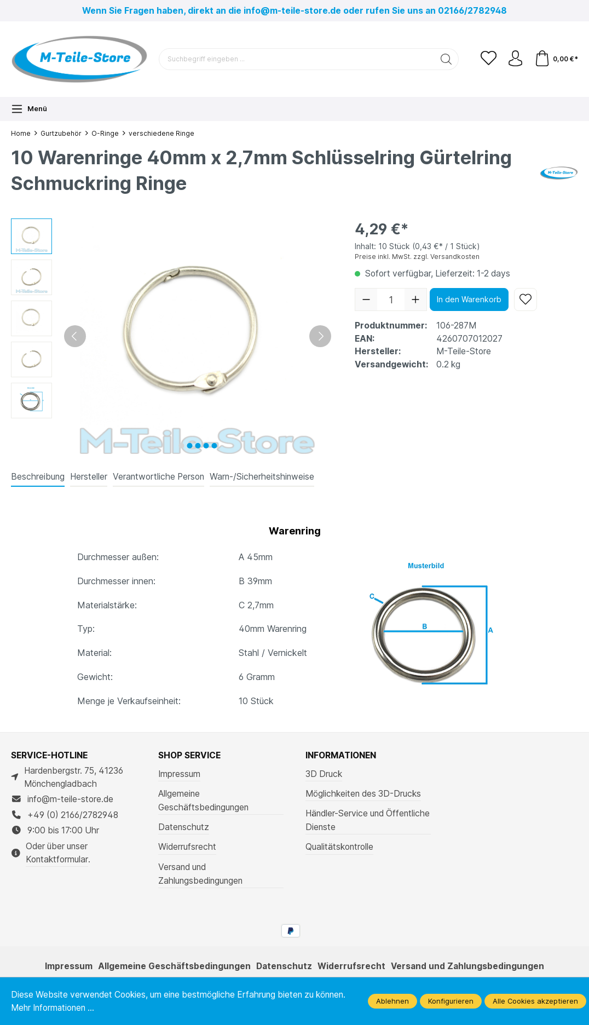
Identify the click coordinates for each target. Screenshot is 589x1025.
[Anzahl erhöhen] (415, 299)
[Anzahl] (391, 299)
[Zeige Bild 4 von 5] (206, 445)
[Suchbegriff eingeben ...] (296, 59)
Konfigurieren (450, 1001)
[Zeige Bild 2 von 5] (189, 445)
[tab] (38, 477)
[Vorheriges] (75, 336)
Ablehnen (392, 1001)
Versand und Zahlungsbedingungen (200, 874)
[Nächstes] (320, 336)
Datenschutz (183, 827)
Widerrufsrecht (187, 847)
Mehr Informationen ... (53, 1008)
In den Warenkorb (469, 299)
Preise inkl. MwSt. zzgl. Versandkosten (417, 256)
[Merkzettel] (487, 59)
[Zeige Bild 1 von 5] (181, 445)
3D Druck (323, 774)
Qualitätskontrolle (339, 847)
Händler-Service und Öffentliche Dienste (367, 820)
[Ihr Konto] (514, 59)
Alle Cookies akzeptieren (535, 1001)
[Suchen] (444, 59)
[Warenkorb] (556, 59)
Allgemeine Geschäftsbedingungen (203, 800)
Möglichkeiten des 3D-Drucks (363, 793)
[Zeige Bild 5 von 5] (214, 445)
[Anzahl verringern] (366, 299)
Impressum (179, 774)
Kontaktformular (57, 859)
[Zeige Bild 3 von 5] (197, 445)
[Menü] (29, 109)
